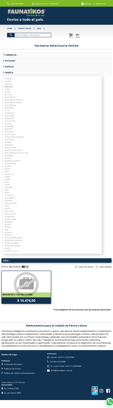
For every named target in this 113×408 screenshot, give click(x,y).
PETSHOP (9, 60)
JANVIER (8, 158)
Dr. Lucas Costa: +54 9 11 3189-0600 (64, 366)
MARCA (8, 72)
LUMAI (7, 184)
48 (16, 266)
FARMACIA (9, 54)
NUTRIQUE (9, 195)
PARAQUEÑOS (11, 203)
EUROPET (9, 129)
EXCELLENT (9, 131)
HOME (9, 28)
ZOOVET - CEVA (11, 251)
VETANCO (9, 232)
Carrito (77, 35)
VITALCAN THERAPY (13, 245)
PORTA (8, 208)
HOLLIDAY (9, 145)
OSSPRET (9, 200)
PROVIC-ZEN (10, 214)
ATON (7, 89)
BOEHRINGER (10, 105)
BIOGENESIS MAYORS (14, 100)
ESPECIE (8, 66)
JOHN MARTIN (10, 163)
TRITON (8, 227)
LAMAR (8, 179)
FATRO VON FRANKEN (14, 137)
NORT (7, 192)
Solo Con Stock (84, 266)
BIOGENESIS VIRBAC (13, 102)
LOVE (7, 182)
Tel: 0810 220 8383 (56, 361)
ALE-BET (8, 81)
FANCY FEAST (10, 134)
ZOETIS (8, 248)
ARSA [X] (9, 86)
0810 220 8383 (17, 3)
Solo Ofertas (103, 266)
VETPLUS (8, 235)
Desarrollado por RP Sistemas (13, 382)
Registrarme (101, 4)
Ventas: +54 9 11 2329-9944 (45, 4)
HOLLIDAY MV (10, 147)
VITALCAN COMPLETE (14, 240)
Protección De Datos (11, 364)
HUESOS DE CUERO (13, 150)
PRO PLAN (9, 211)
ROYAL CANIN (10, 219)
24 (13, 266)
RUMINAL (9, 221)
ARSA (5, 260)
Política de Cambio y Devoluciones (18, 373)
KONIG (7, 168)
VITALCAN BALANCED (14, 237)
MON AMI (9, 187)
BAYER (7, 92)
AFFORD (8, 78)
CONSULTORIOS (24, 28)
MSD (7, 190)
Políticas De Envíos (11, 368)
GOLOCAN (9, 139)
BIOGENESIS (10, 97)
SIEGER (8, 224)
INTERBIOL (9, 155)
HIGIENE (8, 142)
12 (10, 266)
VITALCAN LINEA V (12, 243)
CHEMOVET (9, 113)
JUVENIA (8, 166)
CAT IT (7, 110)
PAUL (7, 206)
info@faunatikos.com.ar (59, 370)
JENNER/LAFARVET (12, 161)
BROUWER (9, 107)
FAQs (39, 28)
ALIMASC (8, 84)
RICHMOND (9, 216)
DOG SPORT (10, 121)
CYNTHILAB (9, 115)
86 (19, 266)
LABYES (8, 176)
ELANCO (8, 123)
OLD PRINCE (10, 198)
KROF (7, 171)
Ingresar (87, 4)
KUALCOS (9, 174)
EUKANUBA (9, 126)
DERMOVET (9, 118)
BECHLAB (9, 94)
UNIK (7, 229)
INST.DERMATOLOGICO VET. (17, 153)
